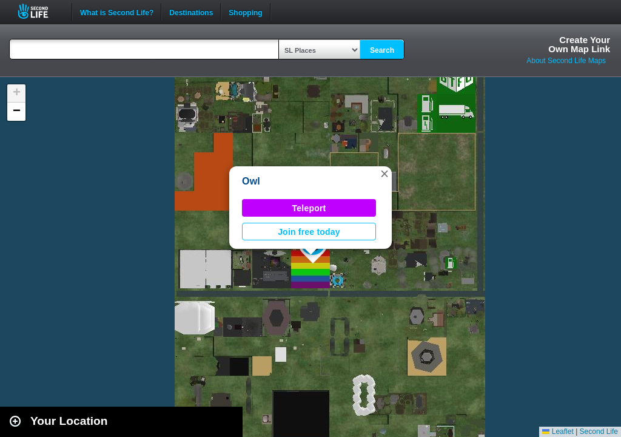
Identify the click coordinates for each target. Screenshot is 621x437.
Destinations (191, 11)
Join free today (309, 232)
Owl (251, 181)
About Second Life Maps (566, 60)
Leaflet (557, 431)
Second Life (39, 11)
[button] (384, 173)
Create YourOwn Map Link (579, 44)
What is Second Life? (116, 11)
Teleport (309, 208)
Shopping (245, 11)
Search (382, 50)
